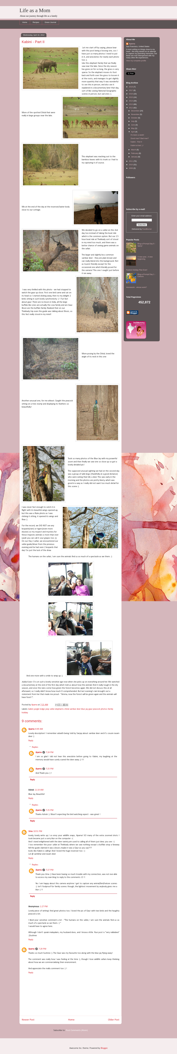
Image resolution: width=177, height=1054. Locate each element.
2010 (131, 165)
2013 (131, 104)
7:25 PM (49, 769)
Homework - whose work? (136, 287)
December (135, 111)
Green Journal (50, 22)
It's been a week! (137, 135)
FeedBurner (147, 229)
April (133, 132)
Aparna (31, 729)
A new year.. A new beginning (145, 258)
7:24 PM (49, 752)
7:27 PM (49, 870)
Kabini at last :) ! (137, 145)
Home (24, 22)
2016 (131, 94)
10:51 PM (37, 831)
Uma (30, 831)
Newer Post (28, 1020)
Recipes (36, 22)
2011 (131, 161)
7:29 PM (42, 949)
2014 (131, 101)
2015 (131, 97)
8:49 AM (39, 729)
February (135, 153)
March (134, 150)
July (133, 121)
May (133, 128)
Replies (35, 747)
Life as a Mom (34, 10)
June (133, 125)
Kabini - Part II (136, 142)
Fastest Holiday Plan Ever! (136, 270)
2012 (131, 108)
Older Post (113, 1020)
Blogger (104, 1048)
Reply (30, 741)
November (135, 114)
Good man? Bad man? (140, 138)
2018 (131, 87)
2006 (131, 168)
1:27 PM (44, 906)
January (134, 157)
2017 (131, 90)
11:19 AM (39, 790)
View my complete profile (136, 61)
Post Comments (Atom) (77, 1030)
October (134, 118)
